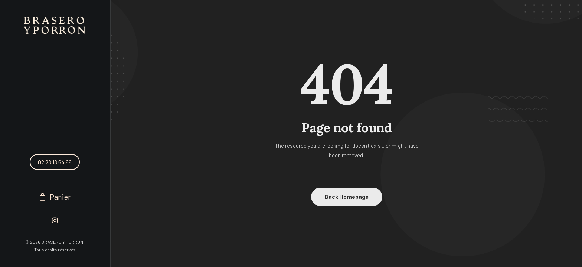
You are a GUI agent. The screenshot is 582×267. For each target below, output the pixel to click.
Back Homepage (347, 197)
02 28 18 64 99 (55, 162)
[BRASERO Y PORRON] (54, 25)
